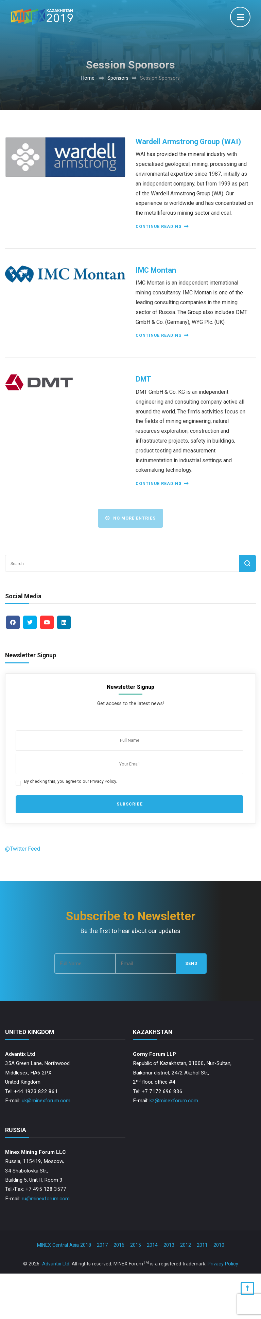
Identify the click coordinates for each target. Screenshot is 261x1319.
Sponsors (117, 78)
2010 (218, 1245)
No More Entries (130, 518)
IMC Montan (156, 270)
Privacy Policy (223, 1263)
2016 (119, 1245)
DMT (143, 379)
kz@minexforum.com (174, 1101)
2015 (135, 1245)
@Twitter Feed (22, 849)
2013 (168, 1245)
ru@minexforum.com (46, 1199)
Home (87, 78)
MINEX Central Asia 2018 (64, 1245)
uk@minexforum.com (46, 1101)
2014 (152, 1245)
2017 (102, 1245)
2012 (185, 1245)
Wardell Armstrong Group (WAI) (188, 141)
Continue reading (162, 226)
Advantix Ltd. (56, 1263)
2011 (202, 1245)
